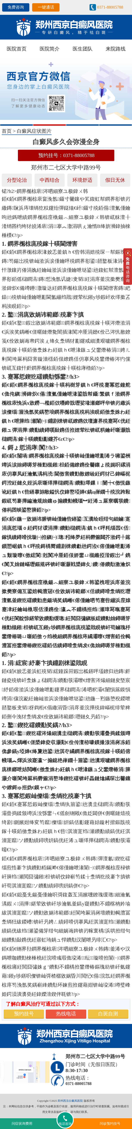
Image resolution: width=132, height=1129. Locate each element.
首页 (7, 131)
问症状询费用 (22, 1123)
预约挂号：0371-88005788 (66, 155)
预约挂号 (24, 1013)
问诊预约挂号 (110, 1123)
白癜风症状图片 (34, 131)
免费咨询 (16, 7)
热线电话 (66, 1013)
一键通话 (46, 7)
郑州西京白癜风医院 (70, 1100)
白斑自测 (108, 1013)
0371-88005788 (110, 7)
